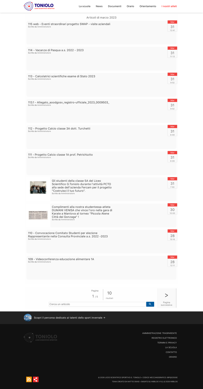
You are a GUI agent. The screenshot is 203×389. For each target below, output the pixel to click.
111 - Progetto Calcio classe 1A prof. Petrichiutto (60, 154)
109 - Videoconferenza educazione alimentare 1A (61, 259)
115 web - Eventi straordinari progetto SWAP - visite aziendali (69, 24)
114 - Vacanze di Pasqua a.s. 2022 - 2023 (56, 50)
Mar (172, 22)
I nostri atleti (169, 6)
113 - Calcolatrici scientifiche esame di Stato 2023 (61, 76)
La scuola (84, 6)
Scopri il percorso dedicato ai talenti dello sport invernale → (69, 317)
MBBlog (155, 382)
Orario (130, 6)
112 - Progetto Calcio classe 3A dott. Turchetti (59, 128)
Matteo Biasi (133, 382)
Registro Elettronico (164, 338)
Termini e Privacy (167, 343)
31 (172, 27)
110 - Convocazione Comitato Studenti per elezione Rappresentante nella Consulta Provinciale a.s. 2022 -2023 (68, 234)
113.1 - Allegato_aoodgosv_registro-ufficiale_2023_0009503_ (68, 102)
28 (172, 236)
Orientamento (148, 6)
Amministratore (44, 27)
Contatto (171, 352)
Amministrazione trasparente (159, 333)
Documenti (114, 6)
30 (172, 210)
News (99, 6)
